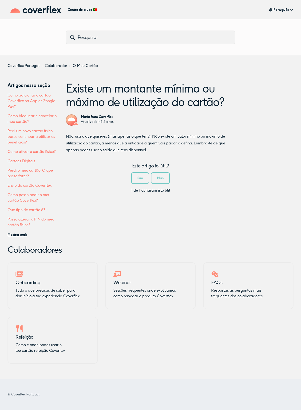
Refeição (24, 337)
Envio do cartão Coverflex (29, 185)
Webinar (122, 282)
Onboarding (28, 282)
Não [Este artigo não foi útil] (160, 178)
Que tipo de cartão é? (26, 210)
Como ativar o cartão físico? (32, 151)
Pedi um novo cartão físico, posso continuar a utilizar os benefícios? (31, 136)
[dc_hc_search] (150, 37)
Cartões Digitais (21, 161)
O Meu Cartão (85, 65)
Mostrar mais (17, 235)
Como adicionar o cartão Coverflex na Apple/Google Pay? (31, 101)
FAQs (216, 282)
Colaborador (56, 65)
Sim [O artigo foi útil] (140, 178)
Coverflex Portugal (24, 65)
